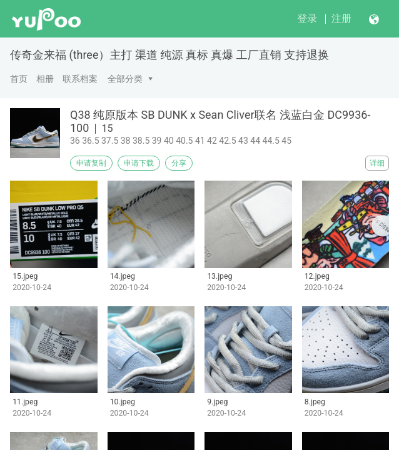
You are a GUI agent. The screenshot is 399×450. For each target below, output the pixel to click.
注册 (341, 18)
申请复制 (91, 163)
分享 (178, 163)
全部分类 (125, 79)
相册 (45, 79)
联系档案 (80, 79)
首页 (19, 79)
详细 (377, 163)
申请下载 (139, 163)
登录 (307, 18)
